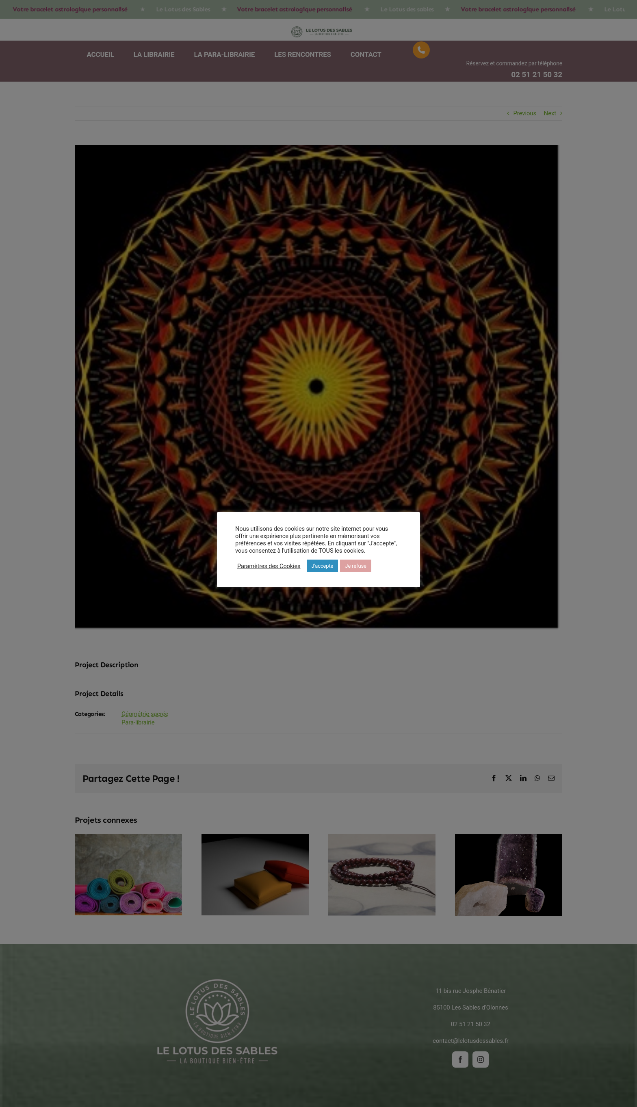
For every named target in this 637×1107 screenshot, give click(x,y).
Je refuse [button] (355, 566)
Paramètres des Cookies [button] (269, 566)
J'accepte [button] (323, 566)
